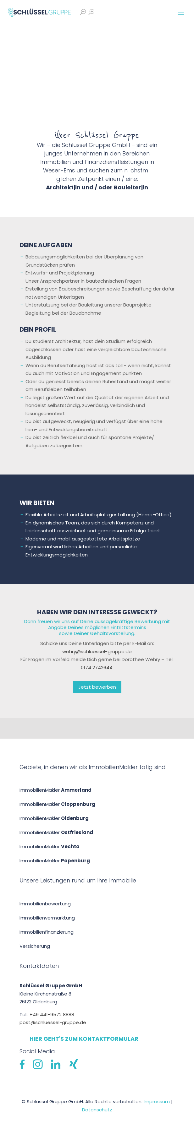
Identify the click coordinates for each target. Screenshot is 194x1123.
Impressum (157, 1101)
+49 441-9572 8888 (52, 1014)
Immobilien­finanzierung (46, 932)
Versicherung (34, 946)
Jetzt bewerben (97, 687)
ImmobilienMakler (55, 790)
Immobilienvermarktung (47, 917)
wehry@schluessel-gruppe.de (97, 651)
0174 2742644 (97, 667)
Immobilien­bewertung (45, 903)
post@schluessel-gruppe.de (52, 1022)
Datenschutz (97, 1109)
